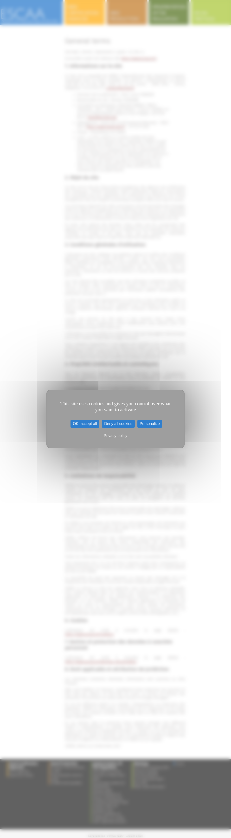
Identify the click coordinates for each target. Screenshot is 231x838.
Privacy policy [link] (115, 436)
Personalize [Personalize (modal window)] (150, 424)
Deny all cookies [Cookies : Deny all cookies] (118, 424)
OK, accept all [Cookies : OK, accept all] (85, 424)
